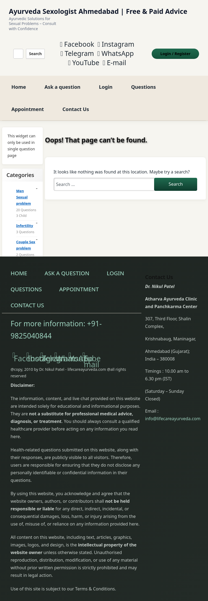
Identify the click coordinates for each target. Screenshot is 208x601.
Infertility (24, 217)
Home (18, 78)
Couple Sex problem (25, 237)
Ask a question (62, 78)
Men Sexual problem (23, 189)
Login (105, 78)
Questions (143, 78)
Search (34, 49)
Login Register (179, 49)
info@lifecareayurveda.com (173, 411)
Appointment (27, 101)
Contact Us (75, 101)
